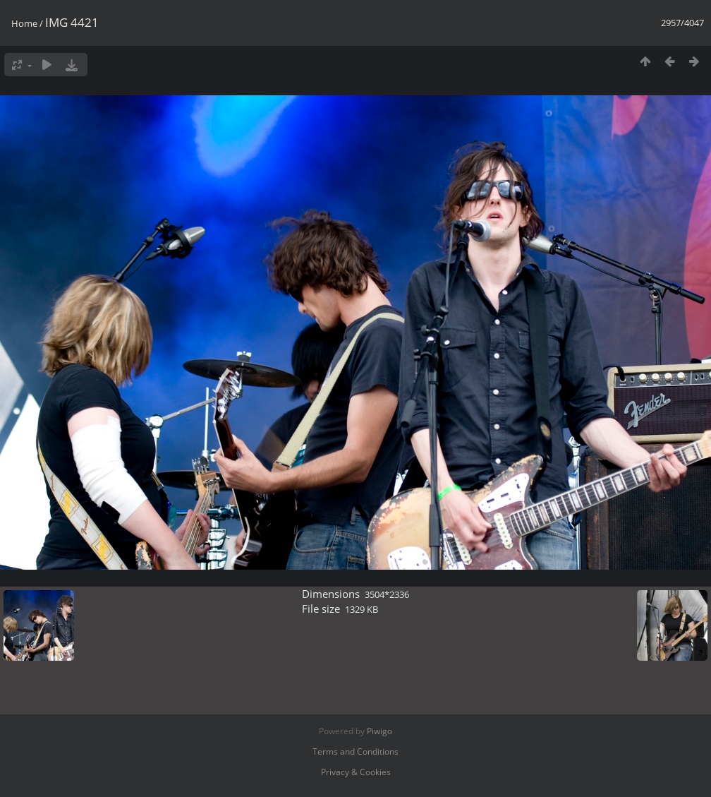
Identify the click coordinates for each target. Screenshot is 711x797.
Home (24, 23)
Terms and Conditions (355, 751)
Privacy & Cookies (356, 772)
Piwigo (379, 731)
